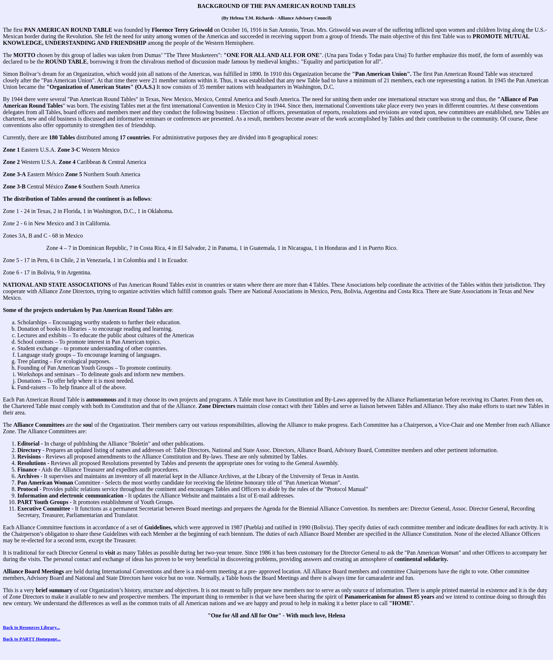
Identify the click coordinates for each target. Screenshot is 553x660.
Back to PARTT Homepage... (32, 639)
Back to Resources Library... (31, 627)
